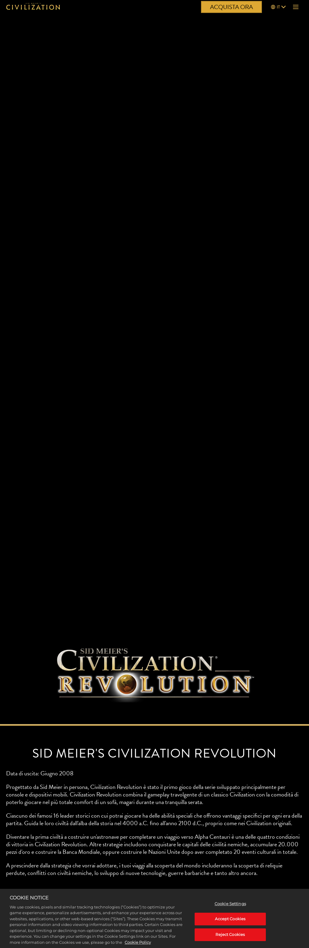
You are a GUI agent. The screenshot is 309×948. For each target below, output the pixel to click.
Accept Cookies (230, 922)
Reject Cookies (230, 937)
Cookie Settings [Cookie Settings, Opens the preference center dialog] (230, 906)
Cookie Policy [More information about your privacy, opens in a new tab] (138, 945)
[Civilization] (33, 7)
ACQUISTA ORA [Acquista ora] (231, 6)
